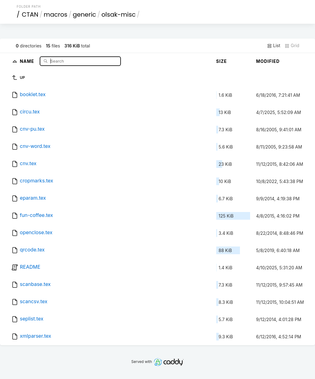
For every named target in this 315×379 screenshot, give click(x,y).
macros (55, 14)
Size (221, 61)
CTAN (30, 14)
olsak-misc (119, 14)
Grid (292, 45)
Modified (268, 61)
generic (84, 14)
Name (27, 60)
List (273, 45)
